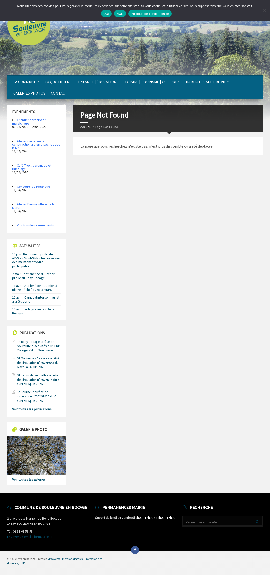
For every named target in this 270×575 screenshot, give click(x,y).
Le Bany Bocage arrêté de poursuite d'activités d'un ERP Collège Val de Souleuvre (38, 345)
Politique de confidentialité (150, 13)
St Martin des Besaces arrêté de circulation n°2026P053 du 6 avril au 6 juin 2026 (38, 362)
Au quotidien (57, 81)
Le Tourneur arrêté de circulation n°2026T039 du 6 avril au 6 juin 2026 (36, 396)
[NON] (264, 10)
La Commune (24, 81)
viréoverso (54, 558)
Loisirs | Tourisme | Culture (151, 81)
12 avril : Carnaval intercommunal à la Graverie (35, 299)
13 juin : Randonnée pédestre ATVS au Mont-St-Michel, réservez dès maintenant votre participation (36, 260)
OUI (106, 13)
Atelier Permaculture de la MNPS (33, 206)
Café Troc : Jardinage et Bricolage (31, 167)
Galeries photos (29, 93)
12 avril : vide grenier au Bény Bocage (33, 311)
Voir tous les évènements (35, 225)
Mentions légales (72, 558)
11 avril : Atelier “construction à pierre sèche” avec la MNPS (34, 288)
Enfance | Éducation (97, 81)
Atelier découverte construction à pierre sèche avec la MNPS (36, 144)
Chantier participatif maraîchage (29, 122)
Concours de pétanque (33, 186)
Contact (59, 93)
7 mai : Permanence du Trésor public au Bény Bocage (33, 276)
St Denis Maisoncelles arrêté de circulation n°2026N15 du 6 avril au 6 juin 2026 (38, 379)
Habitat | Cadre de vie (206, 81)
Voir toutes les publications (32, 409)
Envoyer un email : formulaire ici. (30, 536)
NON (120, 13)
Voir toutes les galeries (29, 479)
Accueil (85, 127)
